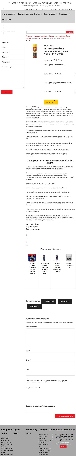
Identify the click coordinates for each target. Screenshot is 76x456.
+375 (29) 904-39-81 (48, 5)
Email (28, 360)
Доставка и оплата (25, 14)
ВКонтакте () (49, 301)
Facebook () (64, 301)
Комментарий (31, 326)
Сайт (27, 369)
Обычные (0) (34, 306)
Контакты (38, 14)
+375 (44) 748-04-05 (42, 3)
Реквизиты (45, 429)
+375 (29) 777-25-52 (63, 3)
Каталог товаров (9, 14)
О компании (6, 20)
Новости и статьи (50, 14)
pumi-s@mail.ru (32, 5)
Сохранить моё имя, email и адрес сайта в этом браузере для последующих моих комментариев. (46, 382)
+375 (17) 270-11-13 (21, 3)
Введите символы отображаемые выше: (40, 406)
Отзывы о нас (64, 14)
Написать (63, 446)
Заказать (49, 102)
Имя (28, 351)
